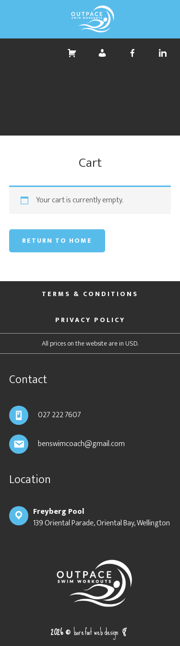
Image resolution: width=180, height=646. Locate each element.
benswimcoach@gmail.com (81, 443)
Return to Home (57, 240)
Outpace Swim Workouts (90, 19)
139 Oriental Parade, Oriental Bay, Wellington (101, 517)
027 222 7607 (59, 415)
